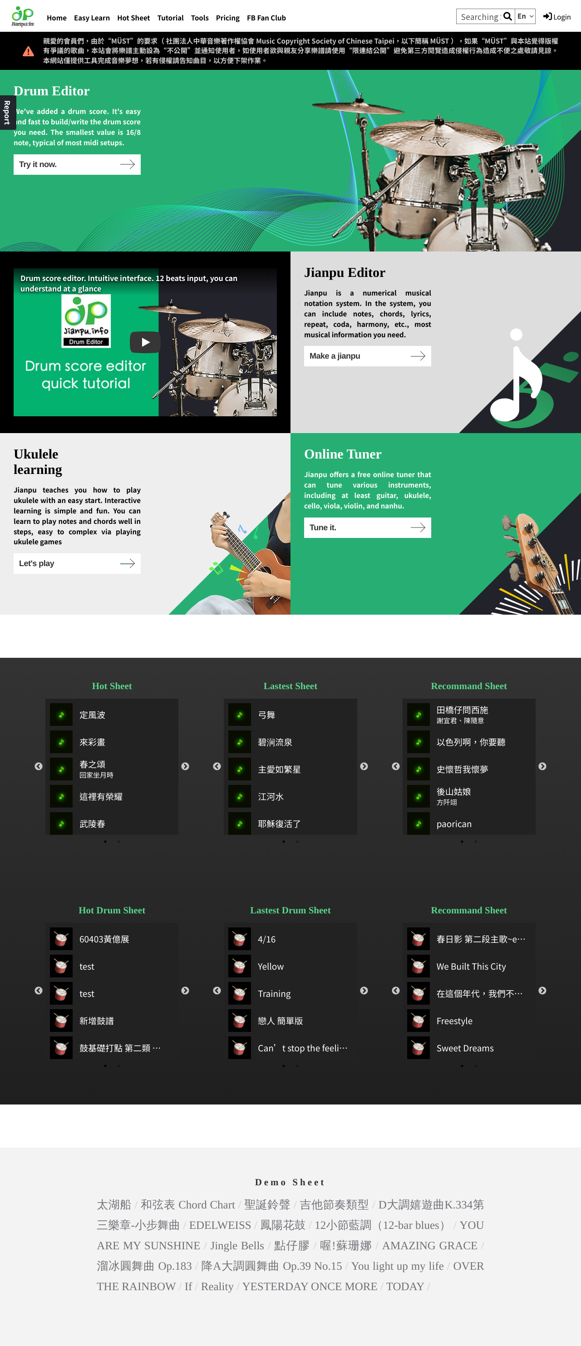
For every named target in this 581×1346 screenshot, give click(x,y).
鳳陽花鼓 (282, 1096)
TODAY (405, 1158)
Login (557, 17)
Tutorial (171, 18)
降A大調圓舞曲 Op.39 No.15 (272, 1137)
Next (185, 723)
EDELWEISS (220, 1096)
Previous (38, 723)
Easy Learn (92, 18)
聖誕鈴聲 (267, 1076)
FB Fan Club (266, 18)
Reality (217, 1158)
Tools (200, 18)
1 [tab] (105, 798)
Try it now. (76, 164)
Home (57, 18)
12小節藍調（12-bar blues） (383, 1096)
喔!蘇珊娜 (346, 1117)
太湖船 (114, 1076)
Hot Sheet (133, 18)
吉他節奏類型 (334, 1076)
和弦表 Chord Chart (188, 1076)
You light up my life (397, 1137)
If (188, 1158)
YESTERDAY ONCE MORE (309, 1158)
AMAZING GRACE (430, 1117)
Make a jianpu (367, 355)
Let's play (76, 563)
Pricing (228, 18)
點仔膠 (292, 1117)
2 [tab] (118, 798)
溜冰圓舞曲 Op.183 (144, 1137)
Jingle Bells (237, 1117)
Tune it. (367, 527)
